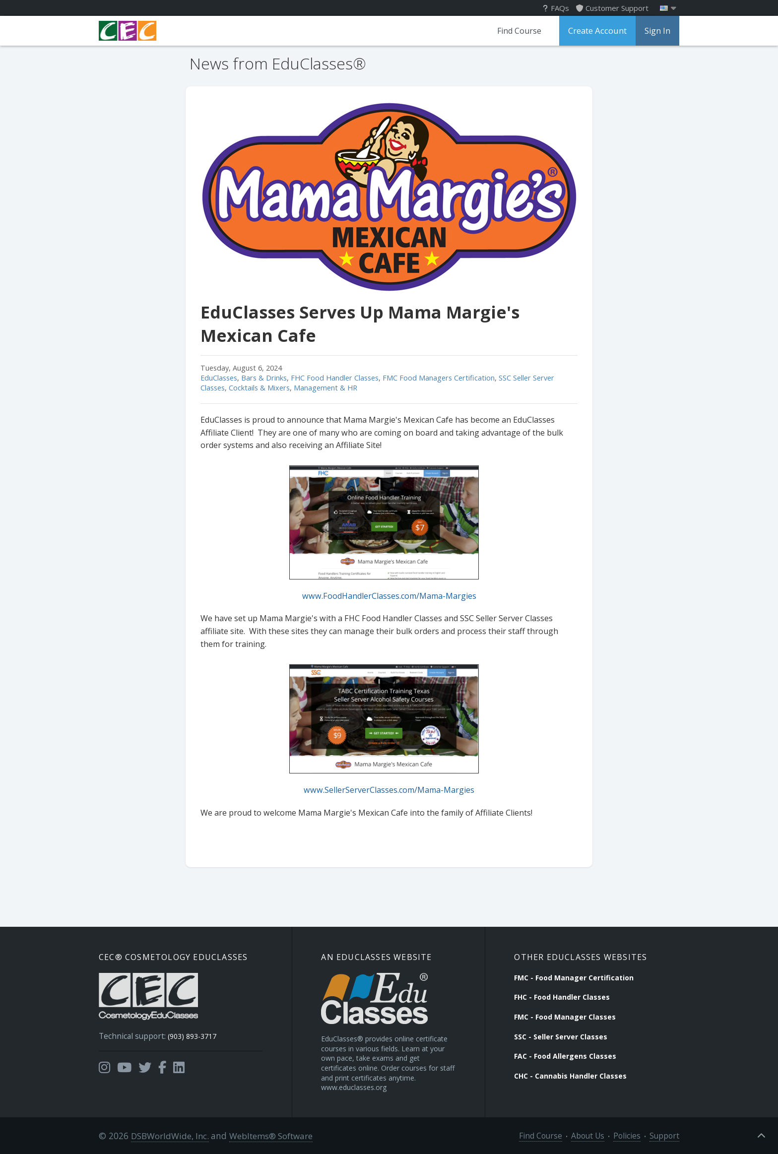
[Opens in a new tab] (104, 1063)
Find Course (521, 30)
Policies (633, 1135)
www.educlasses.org (354, 1086)
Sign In (657, 30)
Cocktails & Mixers (259, 387)
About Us (597, 1135)
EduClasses (218, 378)
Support (666, 1135)
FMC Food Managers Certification (439, 378)
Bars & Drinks (264, 378)
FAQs (556, 8)
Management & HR (325, 387)
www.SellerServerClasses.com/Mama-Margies (389, 789)
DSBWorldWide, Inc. (168, 1135)
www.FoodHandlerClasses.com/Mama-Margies (389, 595)
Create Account (598, 30)
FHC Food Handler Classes (335, 378)
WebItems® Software (268, 1135)
